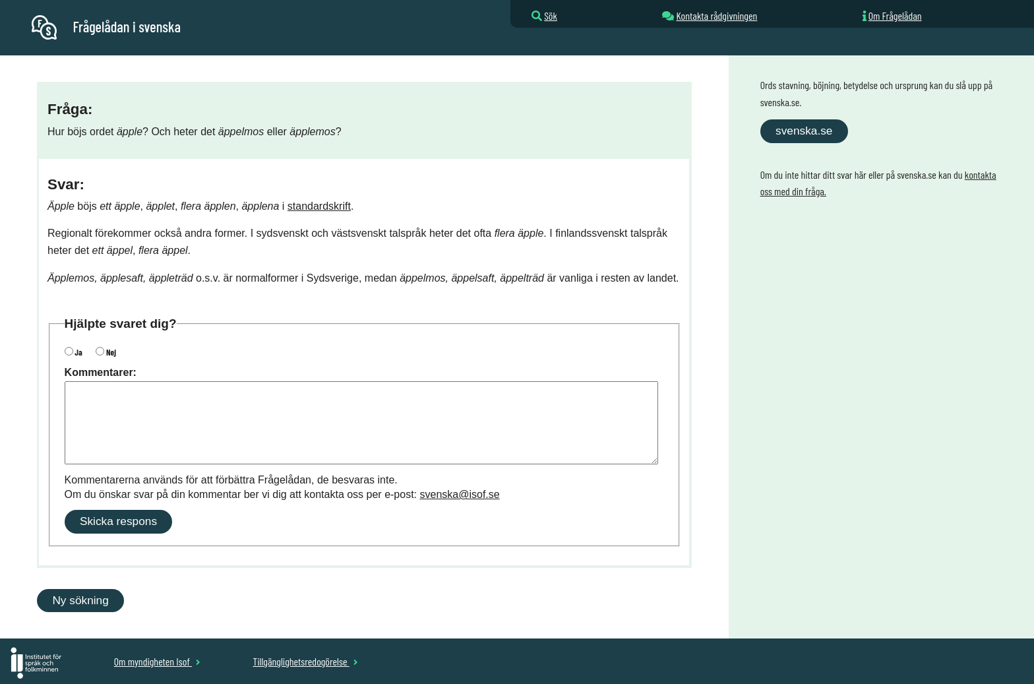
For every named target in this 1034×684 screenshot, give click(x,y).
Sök (550, 15)
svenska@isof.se (460, 494)
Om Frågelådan (895, 15)
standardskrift (319, 206)
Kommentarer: (101, 372)
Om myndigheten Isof (157, 661)
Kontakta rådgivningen (716, 15)
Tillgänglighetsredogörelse (305, 661)
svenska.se (804, 130)
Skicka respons (118, 521)
